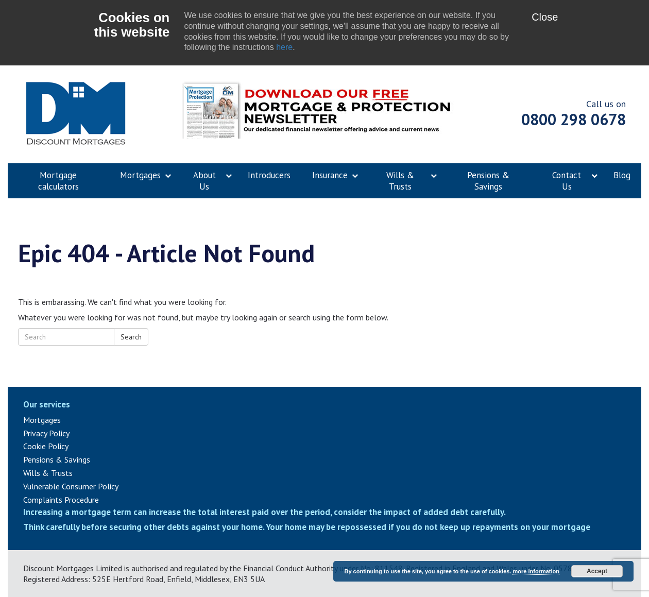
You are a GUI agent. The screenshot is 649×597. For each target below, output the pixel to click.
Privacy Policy (46, 433)
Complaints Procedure (61, 499)
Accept (597, 571)
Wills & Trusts (48, 473)
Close (545, 17)
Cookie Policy (46, 446)
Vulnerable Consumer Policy (70, 486)
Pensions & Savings (56, 459)
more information (536, 571)
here (284, 47)
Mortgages (42, 420)
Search (131, 337)
